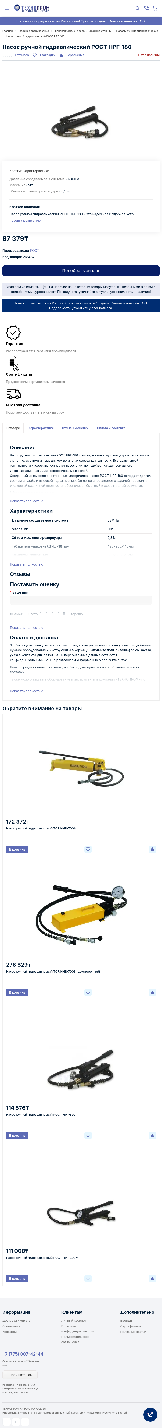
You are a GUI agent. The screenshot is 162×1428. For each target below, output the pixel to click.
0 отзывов (21, 55)
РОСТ (34, 250)
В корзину (17, 849)
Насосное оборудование (33, 30)
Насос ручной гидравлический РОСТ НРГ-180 (35, 36)
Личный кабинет (73, 1320)
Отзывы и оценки (75, 428)
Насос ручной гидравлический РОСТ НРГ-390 (41, 1114)
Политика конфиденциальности (77, 1328)
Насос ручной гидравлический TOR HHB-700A (41, 828)
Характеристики (40, 428)
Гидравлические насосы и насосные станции (82, 30)
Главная (7, 30)
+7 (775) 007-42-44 (22, 1354)
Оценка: (16, 614)
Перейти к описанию (25, 220)
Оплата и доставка (111, 428)
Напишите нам (20, 1375)
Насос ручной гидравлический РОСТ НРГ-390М (42, 1257)
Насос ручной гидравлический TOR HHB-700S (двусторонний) (53, 971)
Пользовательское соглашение (75, 1339)
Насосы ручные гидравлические (137, 30)
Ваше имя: (21, 592)
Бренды (126, 1320)
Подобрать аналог (81, 270)
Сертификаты (130, 1326)
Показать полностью (26, 501)
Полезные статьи (133, 1332)
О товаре (13, 428)
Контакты (9, 1332)
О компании (11, 1326)
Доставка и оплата (16, 1320)
